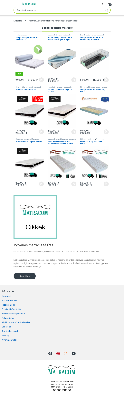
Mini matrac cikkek (52, 251)
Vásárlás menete (9, 300)
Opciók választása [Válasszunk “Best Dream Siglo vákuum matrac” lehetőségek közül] (106, 184)
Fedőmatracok (21, 35)
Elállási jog (6, 326)
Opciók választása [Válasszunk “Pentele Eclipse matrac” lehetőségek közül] (41, 131)
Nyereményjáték (9, 340)
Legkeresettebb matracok (57, 27)
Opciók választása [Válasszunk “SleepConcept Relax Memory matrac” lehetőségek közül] (106, 131)
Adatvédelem (8, 318)
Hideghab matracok (55, 87)
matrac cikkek (20, 251)
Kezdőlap (18, 20)
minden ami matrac (35, 251)
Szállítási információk (11, 309)
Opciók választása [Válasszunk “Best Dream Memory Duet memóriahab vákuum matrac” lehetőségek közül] (73, 184)
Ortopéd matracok (63, 35)
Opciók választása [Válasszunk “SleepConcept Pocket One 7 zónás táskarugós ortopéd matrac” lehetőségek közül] (73, 79)
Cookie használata (10, 331)
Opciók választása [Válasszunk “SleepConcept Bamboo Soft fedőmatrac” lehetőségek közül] (41, 79)
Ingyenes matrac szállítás (33, 245)
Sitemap (5, 335)
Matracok (51, 35)
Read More (25, 276)
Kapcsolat (6, 296)
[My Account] (103, 4)
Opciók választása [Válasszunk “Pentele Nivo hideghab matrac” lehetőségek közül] (41, 184)
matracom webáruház (89, 251)
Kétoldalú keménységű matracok (28, 87)
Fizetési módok (9, 305)
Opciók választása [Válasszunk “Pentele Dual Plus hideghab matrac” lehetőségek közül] (73, 131)
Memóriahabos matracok (98, 87)
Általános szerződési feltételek (16, 322)
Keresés (106, 10)
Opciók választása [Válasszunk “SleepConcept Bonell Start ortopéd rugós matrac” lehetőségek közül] (106, 79)
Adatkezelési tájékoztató (13, 313)
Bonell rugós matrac (88, 35)
